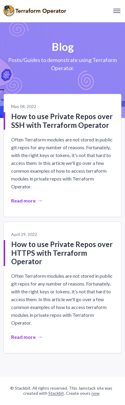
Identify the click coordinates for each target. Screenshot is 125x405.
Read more (23, 200)
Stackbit (56, 393)
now (95, 393)
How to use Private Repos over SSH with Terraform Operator (62, 120)
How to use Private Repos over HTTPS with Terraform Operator (62, 253)
